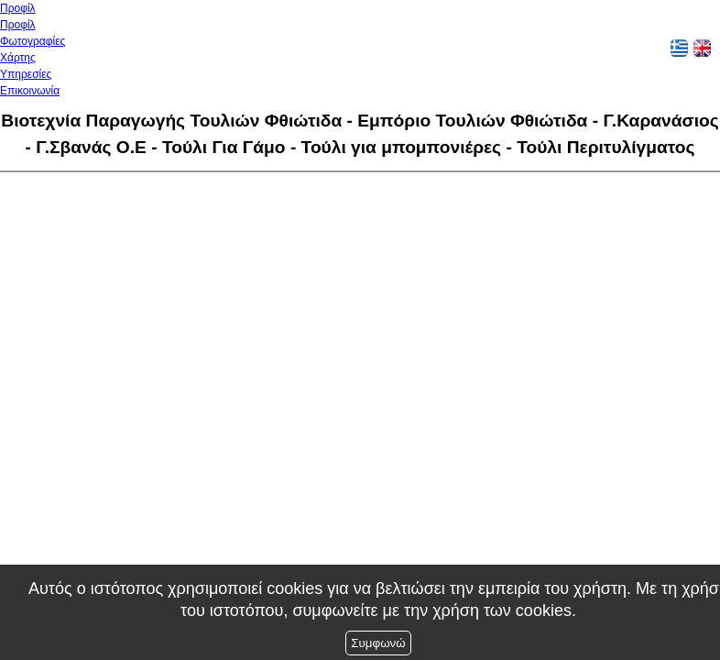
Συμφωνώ (378, 643)
